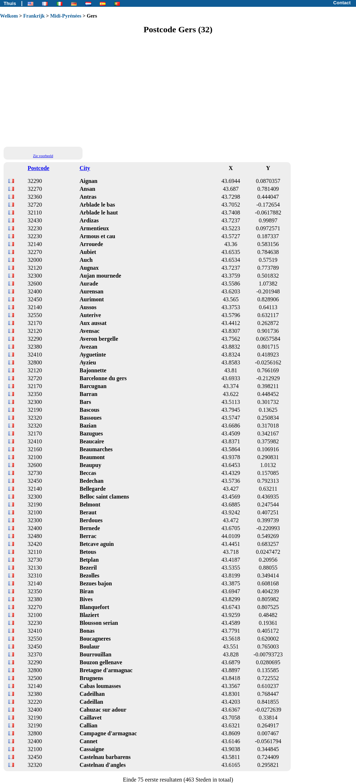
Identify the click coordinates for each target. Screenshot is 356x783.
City (85, 168)
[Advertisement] (178, 90)
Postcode (38, 168)
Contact (342, 2)
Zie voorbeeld (43, 156)
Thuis (10, 3)
